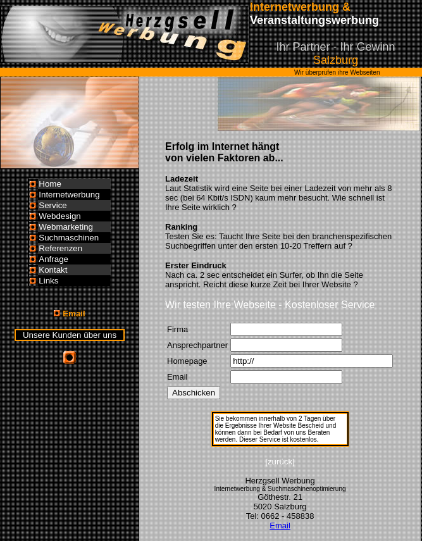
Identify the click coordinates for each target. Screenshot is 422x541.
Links (48, 280)
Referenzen (60, 248)
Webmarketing (66, 227)
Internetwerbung (69, 194)
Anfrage (53, 259)
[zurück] (280, 461)
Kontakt (53, 270)
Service (52, 205)
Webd (50, 216)
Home (50, 184)
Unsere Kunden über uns (69, 335)
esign (71, 216)
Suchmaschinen (69, 237)
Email (280, 525)
